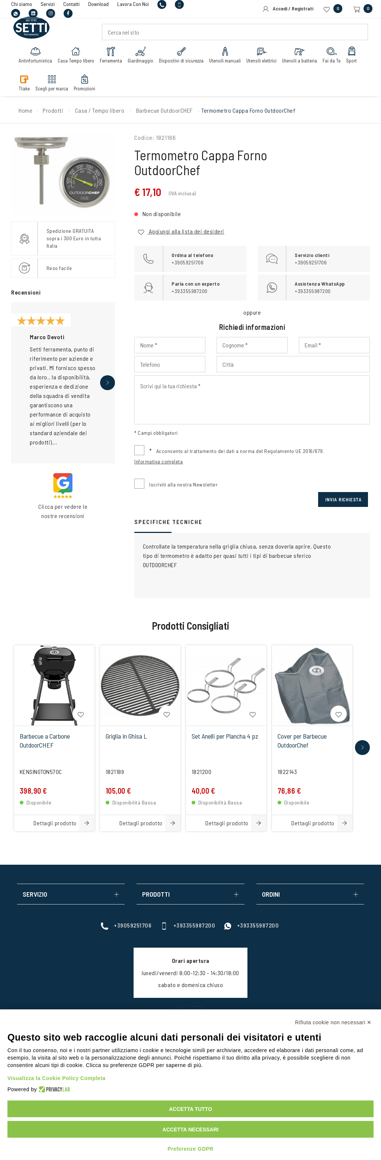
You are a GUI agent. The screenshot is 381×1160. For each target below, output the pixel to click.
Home (25, 110)
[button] (107, 382)
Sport (351, 55)
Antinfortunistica (35, 55)
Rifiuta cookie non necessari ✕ (333, 1022)
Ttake (24, 82)
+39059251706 (126, 925)
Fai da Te (331, 55)
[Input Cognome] (252, 345)
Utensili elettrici (261, 55)
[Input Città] (293, 364)
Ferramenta (111, 55)
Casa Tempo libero (76, 55)
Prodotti (53, 110)
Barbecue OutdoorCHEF (164, 110)
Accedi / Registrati (287, 9)
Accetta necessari (191, 1129)
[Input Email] (334, 345)
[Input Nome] (169, 345)
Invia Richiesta (343, 499)
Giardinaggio (140, 55)
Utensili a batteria (299, 55)
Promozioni (84, 82)
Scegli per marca (51, 82)
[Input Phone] (169, 364)
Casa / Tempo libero (100, 110)
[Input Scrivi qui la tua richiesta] (252, 399)
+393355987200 (187, 925)
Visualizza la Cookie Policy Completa (56, 1078)
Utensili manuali (225, 55)
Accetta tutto (190, 1109)
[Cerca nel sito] (235, 32)
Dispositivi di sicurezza (181, 55)
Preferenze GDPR (190, 1149)
